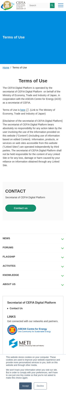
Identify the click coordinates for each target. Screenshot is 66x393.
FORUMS (8, 247)
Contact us (21, 208)
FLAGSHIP (9, 256)
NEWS (6, 238)
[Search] (38, 5)
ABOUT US (9, 284)
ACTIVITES (9, 265)
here (22, 109)
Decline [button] (40, 386)
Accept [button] (25, 386)
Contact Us (16, 308)
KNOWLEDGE (11, 275)
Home (6, 67)
